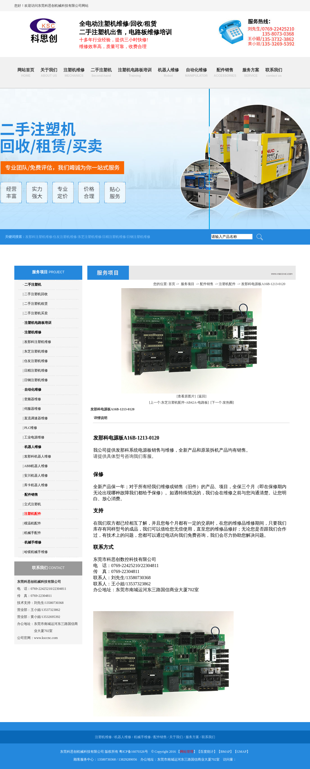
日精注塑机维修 (114, 237)
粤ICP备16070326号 (133, 752)
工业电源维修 (34, 437)
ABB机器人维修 (36, 466)
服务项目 (187, 284)
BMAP (225, 752)
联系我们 (273, 72)
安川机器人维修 (36, 475)
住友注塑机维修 (65, 237)
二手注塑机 (101, 72)
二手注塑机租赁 (36, 304)
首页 (171, 284)
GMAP (242, 752)
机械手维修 (32, 542)
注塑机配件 (32, 514)
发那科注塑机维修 (38, 237)
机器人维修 (168, 72)
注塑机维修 (74, 72)
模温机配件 (32, 523)
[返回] (201, 396)
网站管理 (186, 752)
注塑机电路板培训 (135, 72)
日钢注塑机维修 (138, 237)
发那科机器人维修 (37, 456)
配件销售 (225, 72)
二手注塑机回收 (36, 294)
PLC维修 (30, 428)
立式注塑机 (32, 504)
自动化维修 (196, 72)
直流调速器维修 (36, 418)
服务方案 (250, 72)
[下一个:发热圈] (222, 402)
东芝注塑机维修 (89, 237)
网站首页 (25, 72)
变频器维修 (32, 399)
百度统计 (207, 752)
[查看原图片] (186, 396)
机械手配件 (32, 533)
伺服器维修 (32, 409)
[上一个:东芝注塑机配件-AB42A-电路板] (179, 402)
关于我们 (48, 72)
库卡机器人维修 (36, 485)
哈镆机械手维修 (36, 552)
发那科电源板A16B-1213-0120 (263, 284)
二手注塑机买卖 (36, 313)
